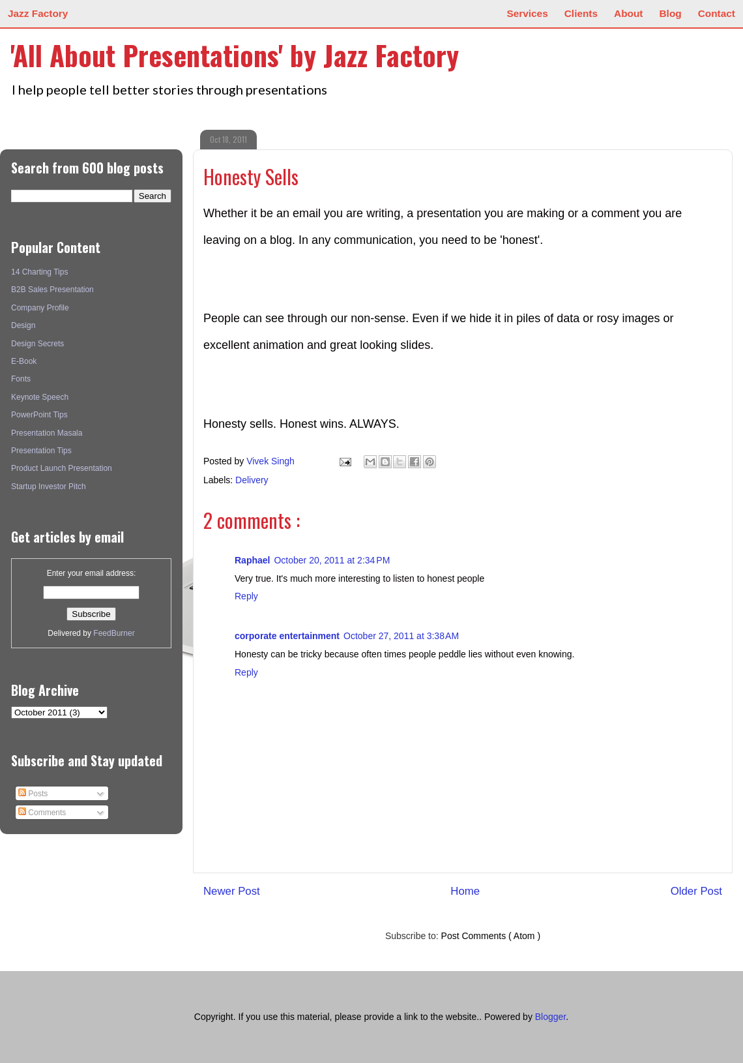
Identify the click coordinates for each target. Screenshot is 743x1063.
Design (23, 325)
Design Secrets (37, 343)
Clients (581, 13)
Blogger (550, 1016)
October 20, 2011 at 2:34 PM (332, 560)
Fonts (21, 378)
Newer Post (231, 891)
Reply (246, 596)
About (628, 13)
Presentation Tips (41, 450)
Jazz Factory (38, 13)
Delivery (252, 480)
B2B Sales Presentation (52, 289)
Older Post (696, 891)
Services (526, 13)
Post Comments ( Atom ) (490, 936)
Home (465, 891)
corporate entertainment (287, 636)
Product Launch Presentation (61, 468)
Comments (42, 812)
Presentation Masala (46, 433)
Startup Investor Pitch (48, 486)
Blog (671, 13)
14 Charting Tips (39, 272)
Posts (33, 793)
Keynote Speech (39, 397)
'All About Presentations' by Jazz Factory (234, 55)
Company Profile (40, 307)
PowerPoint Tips (39, 414)
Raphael (252, 560)
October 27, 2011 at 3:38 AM (401, 636)
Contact (716, 13)
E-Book (23, 361)
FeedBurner (113, 633)
